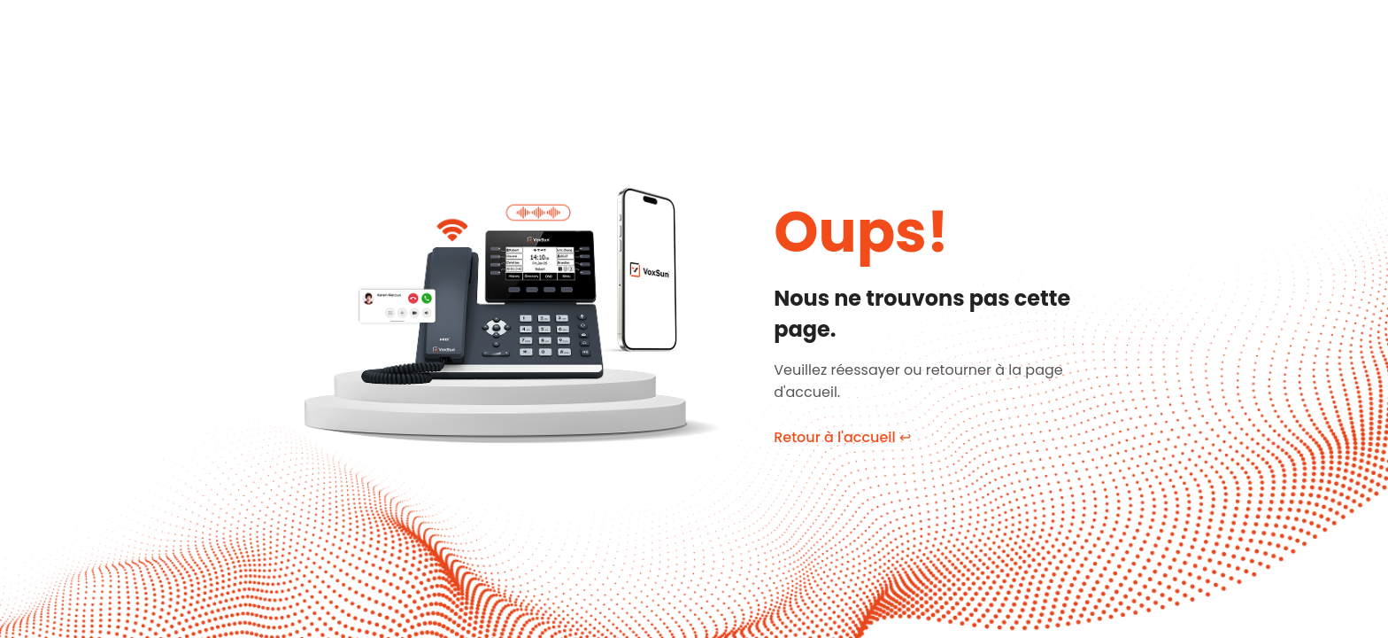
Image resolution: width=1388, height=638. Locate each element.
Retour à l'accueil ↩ (842, 437)
